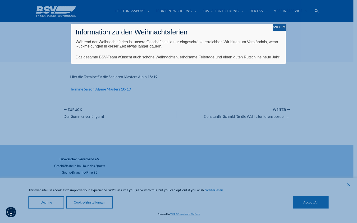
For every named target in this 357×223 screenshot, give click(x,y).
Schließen (279, 27)
